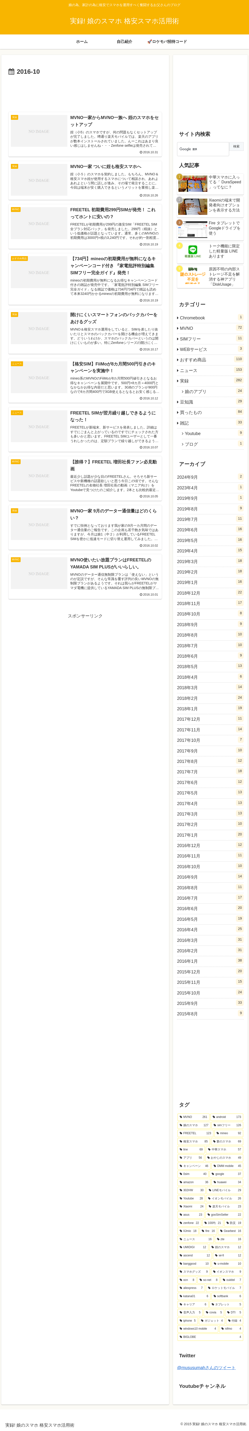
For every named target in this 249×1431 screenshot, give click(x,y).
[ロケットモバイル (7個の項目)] (224, 1288)
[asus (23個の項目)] (191, 1215)
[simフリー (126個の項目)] (227, 1125)
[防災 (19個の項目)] (233, 1223)
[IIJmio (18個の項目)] (188, 1231)
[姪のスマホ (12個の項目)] (226, 1247)
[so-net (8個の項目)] (208, 1280)
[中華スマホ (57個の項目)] (224, 1149)
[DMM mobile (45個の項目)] (227, 1166)
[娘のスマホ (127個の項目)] (194, 1125)
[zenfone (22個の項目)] (189, 1223)
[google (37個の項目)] (226, 1174)
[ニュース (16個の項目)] (196, 1239)
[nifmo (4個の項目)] (231, 1329)
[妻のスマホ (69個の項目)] (227, 1141)
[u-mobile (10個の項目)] (227, 1264)
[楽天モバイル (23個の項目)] (225, 1206)
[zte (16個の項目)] (229, 1239)
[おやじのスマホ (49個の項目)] (224, 1158)
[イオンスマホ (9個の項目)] (227, 1272)
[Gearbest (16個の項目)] (230, 1231)
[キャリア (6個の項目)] (193, 1304)
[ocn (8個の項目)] (187, 1280)
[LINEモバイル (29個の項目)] (225, 1190)
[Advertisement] (85, 92)
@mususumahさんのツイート (206, 1367)
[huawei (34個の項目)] (227, 1182)
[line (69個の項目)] (191, 1149)
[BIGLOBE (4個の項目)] (210, 1337)
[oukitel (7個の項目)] (232, 1280)
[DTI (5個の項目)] (234, 1312)
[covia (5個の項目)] (214, 1312)
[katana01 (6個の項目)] (194, 1296)
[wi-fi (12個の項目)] (228, 1255)
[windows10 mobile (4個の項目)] (198, 1329)
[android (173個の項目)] (226, 1117)
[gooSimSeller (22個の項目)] (224, 1215)
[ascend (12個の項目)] (195, 1255)
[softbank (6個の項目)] (227, 1296)
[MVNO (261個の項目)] (194, 1117)
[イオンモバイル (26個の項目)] (224, 1198)
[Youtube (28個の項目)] (191, 1198)
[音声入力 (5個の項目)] (190, 1312)
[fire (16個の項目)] (208, 1231)
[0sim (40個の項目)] (193, 1174)
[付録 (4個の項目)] (234, 1321)
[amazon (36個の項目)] (194, 1182)
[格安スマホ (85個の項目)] (194, 1141)
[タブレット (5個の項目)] (226, 1304)
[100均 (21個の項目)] (212, 1223)
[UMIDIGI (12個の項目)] (193, 1247)
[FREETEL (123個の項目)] (195, 1133)
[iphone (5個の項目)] (188, 1321)
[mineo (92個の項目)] (228, 1133)
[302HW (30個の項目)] (192, 1190)
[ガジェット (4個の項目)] (212, 1321)
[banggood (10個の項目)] (194, 1264)
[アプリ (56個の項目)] (191, 1158)
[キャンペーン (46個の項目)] (194, 1166)
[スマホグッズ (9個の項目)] (194, 1272)
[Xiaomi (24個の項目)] (192, 1206)
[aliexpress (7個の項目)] (191, 1288)
